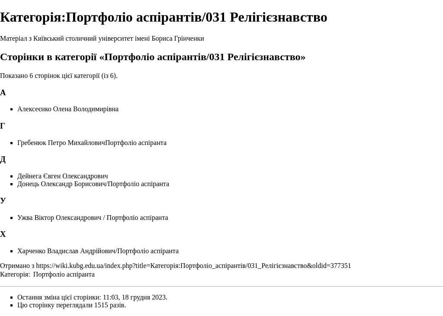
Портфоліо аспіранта (64, 274)
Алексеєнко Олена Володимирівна (68, 109)
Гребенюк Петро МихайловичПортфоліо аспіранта (92, 142)
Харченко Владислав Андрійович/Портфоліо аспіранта (98, 251)
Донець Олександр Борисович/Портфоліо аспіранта (93, 183)
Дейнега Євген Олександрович (62, 176)
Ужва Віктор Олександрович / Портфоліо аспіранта (92, 217)
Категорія (14, 274)
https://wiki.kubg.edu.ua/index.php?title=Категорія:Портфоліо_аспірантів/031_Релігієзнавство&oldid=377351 (193, 265)
